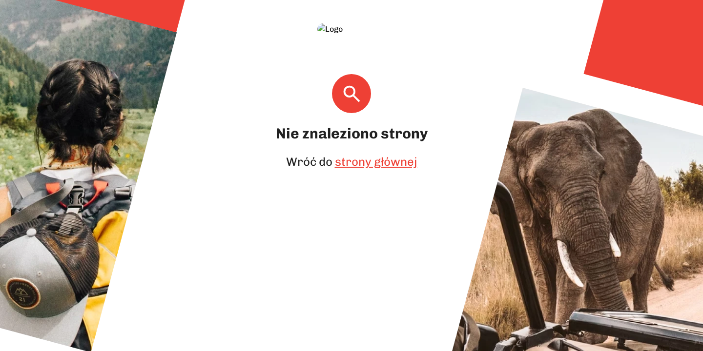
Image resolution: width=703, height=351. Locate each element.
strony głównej (374, 149)
